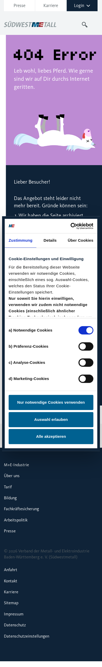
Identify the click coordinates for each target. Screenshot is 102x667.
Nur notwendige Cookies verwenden (51, 402)
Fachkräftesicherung (21, 508)
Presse (19, 5)
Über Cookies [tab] (80, 240)
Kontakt (10, 580)
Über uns (12, 475)
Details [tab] (50, 240)
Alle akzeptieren (51, 436)
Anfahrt (10, 569)
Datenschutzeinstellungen (26, 636)
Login (82, 5)
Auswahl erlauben (51, 419)
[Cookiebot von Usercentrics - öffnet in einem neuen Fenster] (71, 226)
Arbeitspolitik (15, 520)
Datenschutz (15, 624)
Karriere (50, 5)
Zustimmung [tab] (20, 240)
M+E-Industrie (16, 464)
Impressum (14, 614)
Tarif (8, 486)
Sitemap (11, 602)
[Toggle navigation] (95, 25)
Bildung (10, 497)
